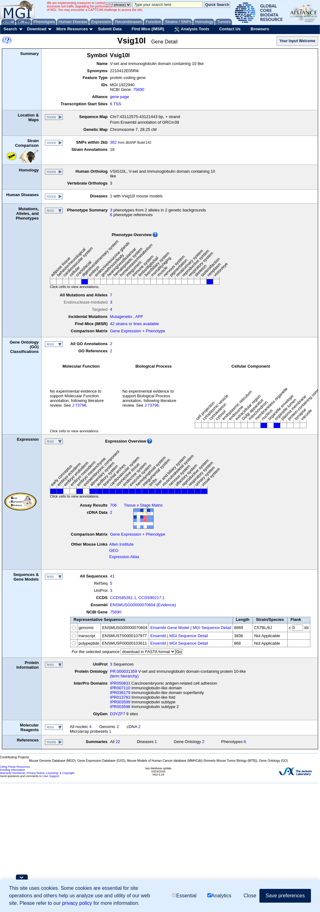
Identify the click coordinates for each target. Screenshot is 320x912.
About (6, 21)
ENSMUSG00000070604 (132, 604)
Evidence (166, 604)
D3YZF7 (117, 713)
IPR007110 (120, 688)
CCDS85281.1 (123, 597)
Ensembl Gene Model (169, 627)
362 (113, 142)
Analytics (219, 895)
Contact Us (230, 29)
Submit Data (110, 29)
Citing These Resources (15, 766)
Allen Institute (121, 544)
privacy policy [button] (77, 903)
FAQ (27, 21)
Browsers (260, 29)
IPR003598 (120, 706)
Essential (184, 895)
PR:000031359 (123, 671)
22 (118, 741)
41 (112, 576)
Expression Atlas (124, 556)
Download (36, 29)
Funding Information (12, 769)
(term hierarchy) (124, 676)
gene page (119, 96)
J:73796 (79, 405)
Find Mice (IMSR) (147, 29)
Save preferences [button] (285, 895)
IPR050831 (120, 683)
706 (113, 505)
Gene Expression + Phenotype (137, 331)
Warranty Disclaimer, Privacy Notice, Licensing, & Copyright (37, 773)
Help (17, 21)
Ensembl (158, 635)
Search (10, 29)
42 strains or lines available (134, 323)
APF (139, 316)
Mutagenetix (121, 316)
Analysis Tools (191, 29)
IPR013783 (120, 697)
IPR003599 (120, 702)
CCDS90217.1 (151, 597)
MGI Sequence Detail (212, 627)
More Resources (72, 29)
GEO (113, 550)
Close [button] (250, 895)
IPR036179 (120, 692)
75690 (138, 89)
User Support (50, 776)
